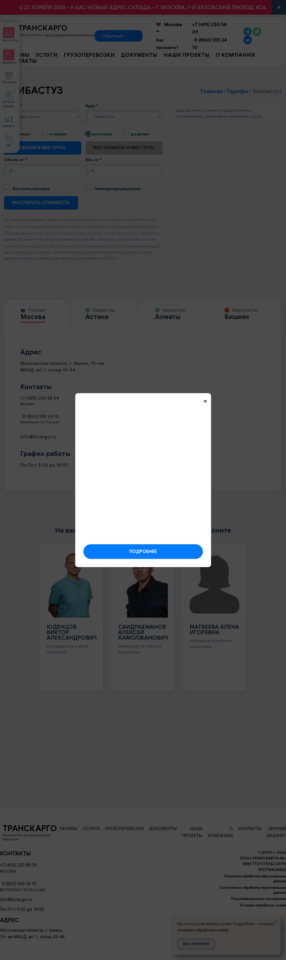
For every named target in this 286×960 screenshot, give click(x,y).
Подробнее (143, 551)
